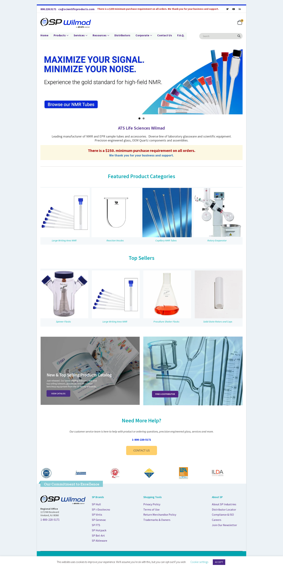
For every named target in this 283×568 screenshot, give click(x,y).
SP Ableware (99, 540)
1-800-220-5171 (141, 439)
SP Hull (96, 504)
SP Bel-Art (98, 535)
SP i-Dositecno (101, 509)
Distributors (122, 35)
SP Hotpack (99, 530)
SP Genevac (99, 520)
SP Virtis (97, 514)
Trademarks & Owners (156, 520)
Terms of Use (151, 509)
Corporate (142, 35)
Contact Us (164, 35)
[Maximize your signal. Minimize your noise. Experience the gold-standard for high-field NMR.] (141, 81)
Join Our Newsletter (224, 525)
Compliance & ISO (223, 514)
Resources (99, 35)
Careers (216, 520)
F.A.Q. (180, 35)
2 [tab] (144, 118)
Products (60, 35)
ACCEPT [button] (219, 562)
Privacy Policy (151, 504)
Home (44, 35)
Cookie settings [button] (199, 562)
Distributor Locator (224, 509)
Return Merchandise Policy (159, 514)
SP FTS (96, 525)
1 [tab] (139, 118)
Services (79, 35)
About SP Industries (224, 504)
